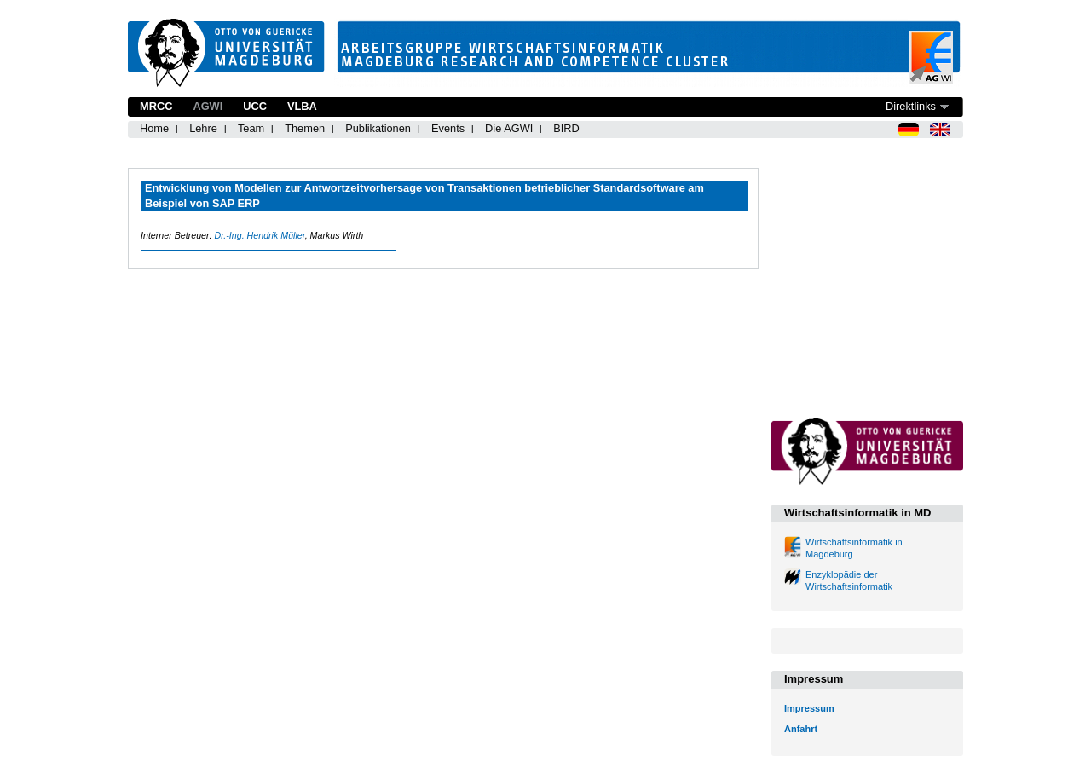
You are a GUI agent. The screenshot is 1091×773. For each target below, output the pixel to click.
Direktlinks (911, 106)
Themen (305, 128)
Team (251, 128)
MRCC (156, 106)
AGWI (207, 106)
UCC (255, 106)
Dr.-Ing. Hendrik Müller (259, 235)
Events (448, 128)
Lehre (203, 128)
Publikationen (378, 128)
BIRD (566, 128)
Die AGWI (509, 128)
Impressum (809, 708)
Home (154, 128)
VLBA (302, 106)
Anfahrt (800, 729)
